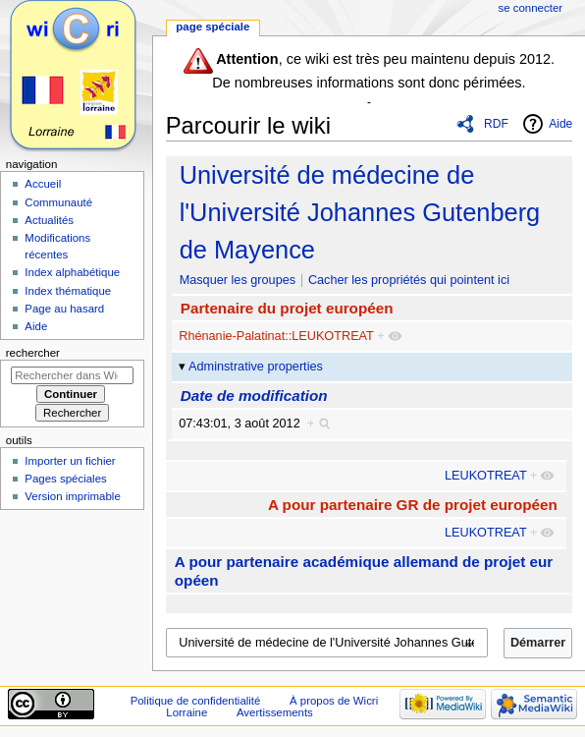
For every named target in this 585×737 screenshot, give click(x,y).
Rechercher (33, 353)
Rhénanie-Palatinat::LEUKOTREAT (276, 336)
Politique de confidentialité (196, 701)
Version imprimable (72, 496)
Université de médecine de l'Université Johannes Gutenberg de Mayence (360, 212)
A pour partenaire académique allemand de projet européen (364, 571)
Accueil (43, 184)
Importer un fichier (70, 461)
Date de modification (254, 395)
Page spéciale (212, 26)
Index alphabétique (72, 272)
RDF (496, 124)
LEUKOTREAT (485, 475)
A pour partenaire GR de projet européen (413, 504)
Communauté (58, 202)
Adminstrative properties (255, 366)
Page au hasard (64, 308)
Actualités (49, 220)
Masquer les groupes (237, 280)
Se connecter (531, 8)
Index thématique (68, 291)
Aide (560, 124)
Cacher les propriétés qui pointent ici (408, 280)
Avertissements (275, 712)
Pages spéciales (65, 478)
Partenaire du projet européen (287, 308)
